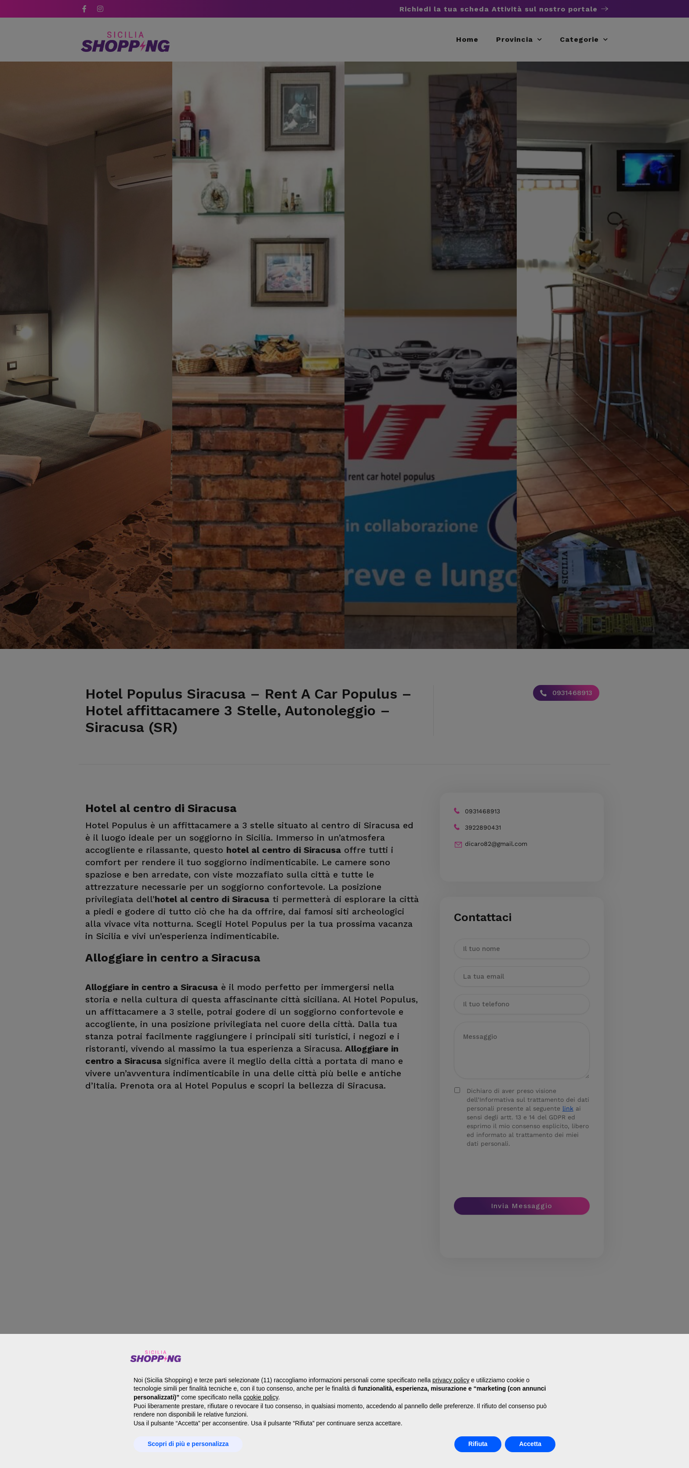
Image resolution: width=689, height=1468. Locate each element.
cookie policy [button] (260, 1397)
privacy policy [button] (450, 1380)
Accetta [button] (530, 1443)
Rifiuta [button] (478, 1443)
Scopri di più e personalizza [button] (188, 1443)
